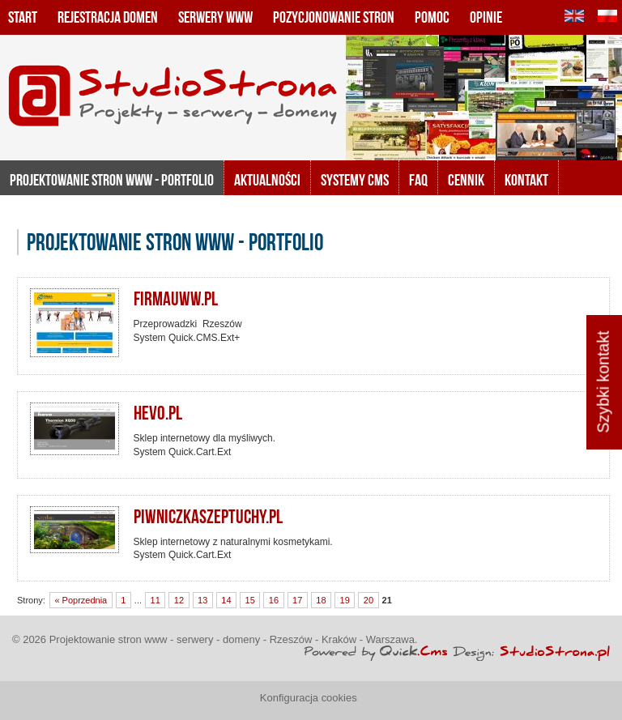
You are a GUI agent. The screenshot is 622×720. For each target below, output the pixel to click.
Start (22, 17)
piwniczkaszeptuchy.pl (208, 516)
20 (368, 600)
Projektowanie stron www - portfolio (112, 180)
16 (274, 600)
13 (202, 600)
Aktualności (267, 180)
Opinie (486, 17)
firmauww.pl (176, 298)
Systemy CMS (355, 180)
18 (321, 600)
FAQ (418, 180)
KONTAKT (526, 180)
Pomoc (432, 17)
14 (226, 600)
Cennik (466, 180)
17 (297, 600)
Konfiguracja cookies (308, 698)
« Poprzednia (80, 600)
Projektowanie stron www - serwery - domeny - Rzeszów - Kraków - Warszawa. (233, 639)
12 (179, 600)
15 (250, 600)
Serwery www (215, 17)
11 (155, 600)
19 (345, 600)
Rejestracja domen (108, 17)
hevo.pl (158, 413)
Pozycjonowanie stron (333, 17)
